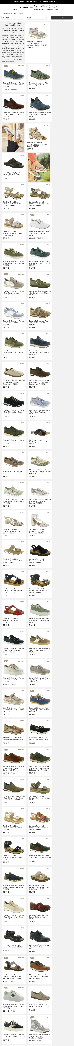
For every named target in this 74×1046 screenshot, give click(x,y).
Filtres (62, 18)
